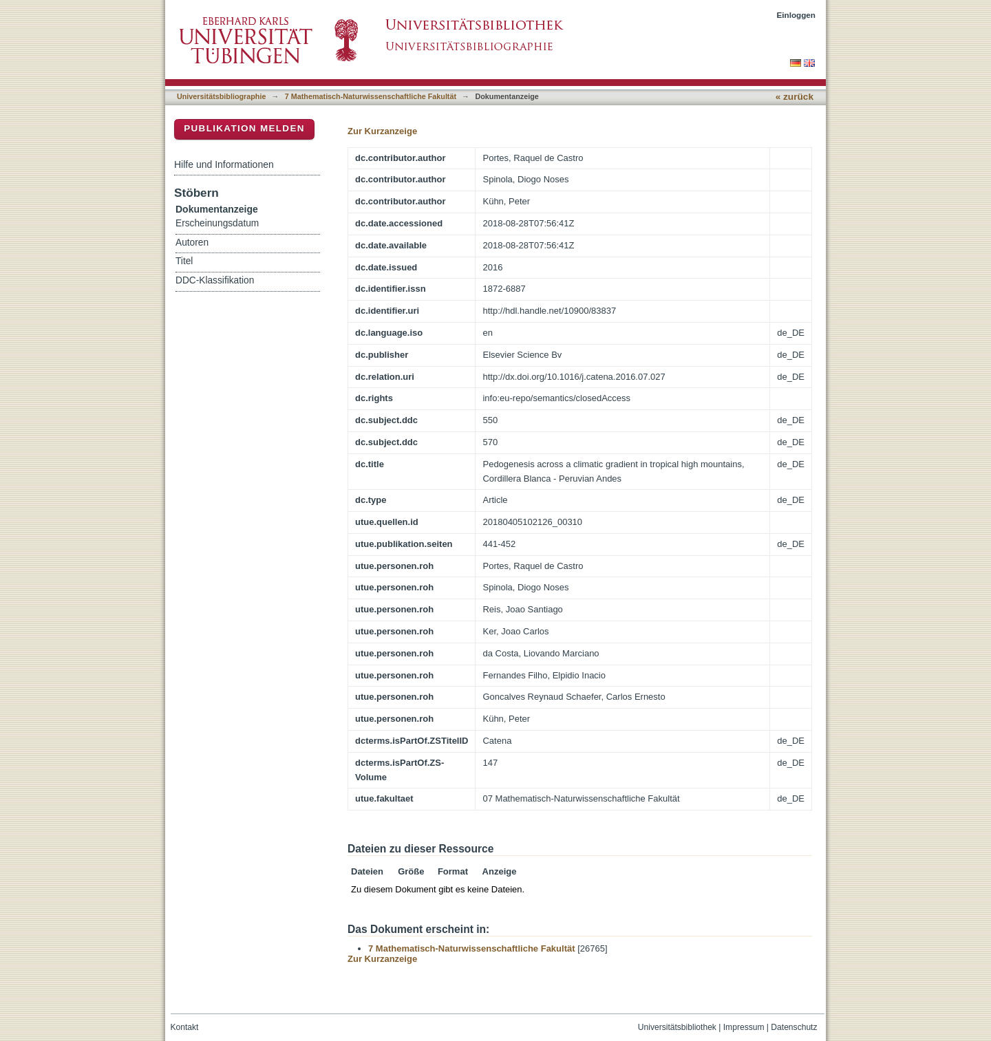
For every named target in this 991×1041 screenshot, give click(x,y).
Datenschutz (794, 1027)
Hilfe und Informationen (224, 164)
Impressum (744, 1027)
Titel (184, 261)
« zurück (794, 97)
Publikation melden (244, 128)
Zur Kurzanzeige (382, 131)
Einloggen (796, 14)
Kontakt (185, 1027)
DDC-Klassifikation (214, 280)
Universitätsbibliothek (677, 1027)
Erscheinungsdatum (217, 223)
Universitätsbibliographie (221, 96)
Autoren (192, 242)
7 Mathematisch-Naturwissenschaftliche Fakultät (370, 96)
